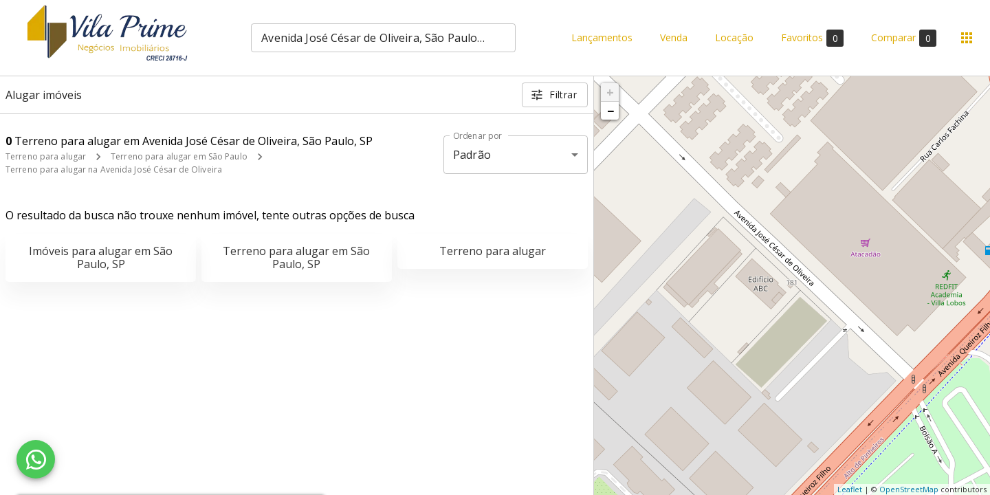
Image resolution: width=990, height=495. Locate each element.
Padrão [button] (472, 154)
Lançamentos (601, 38)
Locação (734, 38)
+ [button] (610, 92)
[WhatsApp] (35, 459)
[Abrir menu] (966, 37)
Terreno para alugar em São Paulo (179, 156)
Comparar (903, 38)
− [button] (610, 110)
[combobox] (383, 37)
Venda (674, 38)
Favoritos (812, 38)
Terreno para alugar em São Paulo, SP (296, 257)
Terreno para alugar (46, 156)
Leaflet (849, 489)
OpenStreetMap (908, 489)
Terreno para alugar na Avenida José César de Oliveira (114, 169)
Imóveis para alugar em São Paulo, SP (101, 257)
